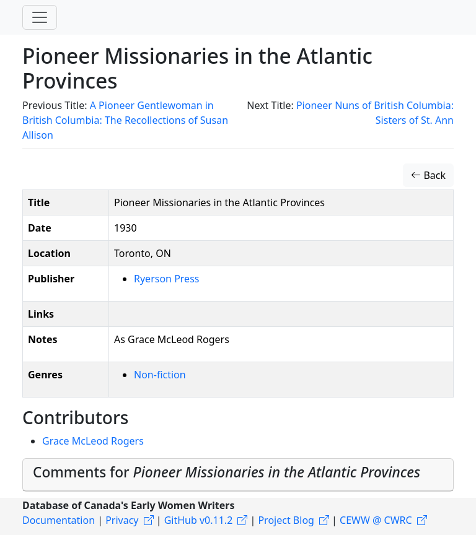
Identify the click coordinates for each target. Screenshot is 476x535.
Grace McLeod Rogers (93, 441)
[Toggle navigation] (39, 17)
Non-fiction (160, 374)
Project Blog (286, 520)
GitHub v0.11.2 (198, 520)
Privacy (121, 520)
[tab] (238, 475)
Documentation (58, 520)
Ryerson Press (166, 278)
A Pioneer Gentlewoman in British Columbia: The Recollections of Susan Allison (125, 120)
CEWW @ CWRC (376, 520)
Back (428, 175)
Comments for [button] (226, 472)
